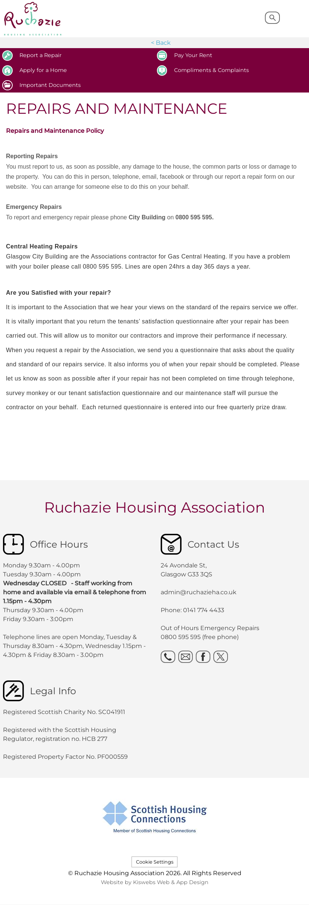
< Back (161, 42)
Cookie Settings (154, 862)
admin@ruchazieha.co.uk (199, 592)
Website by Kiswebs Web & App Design (154, 882)
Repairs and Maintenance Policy (55, 130)
